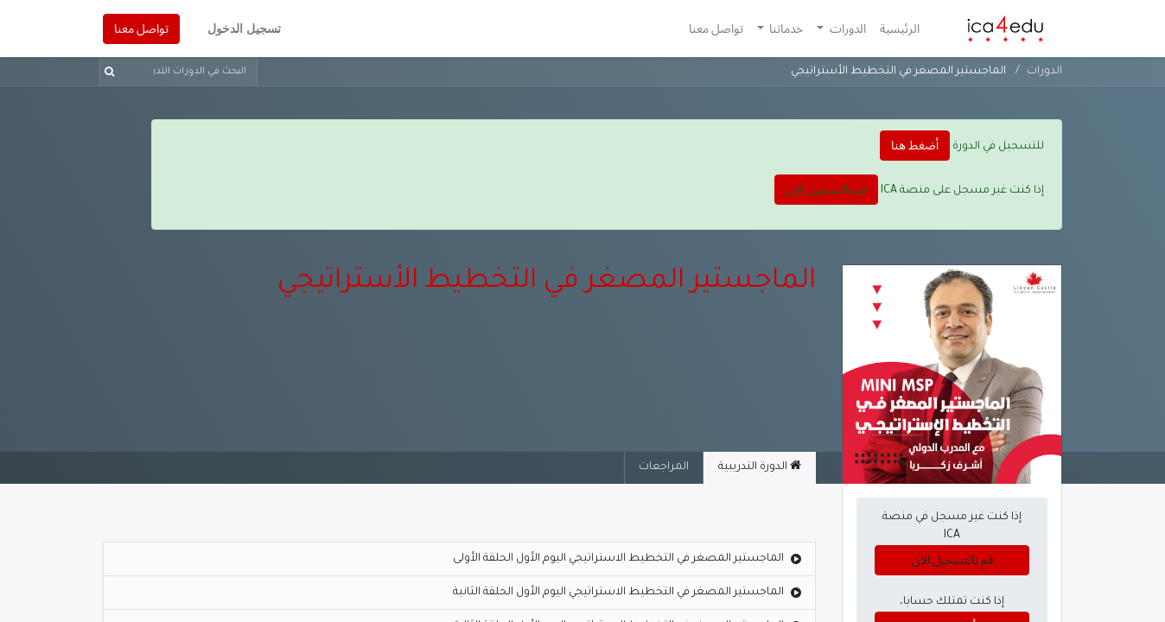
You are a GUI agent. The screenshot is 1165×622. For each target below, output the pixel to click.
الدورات (1044, 72)
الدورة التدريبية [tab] (759, 466)
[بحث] (112, 72)
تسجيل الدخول (244, 28)
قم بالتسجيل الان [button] (826, 189)
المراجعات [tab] (664, 467)
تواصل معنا (141, 28)
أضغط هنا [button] (915, 145)
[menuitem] (899, 29)
